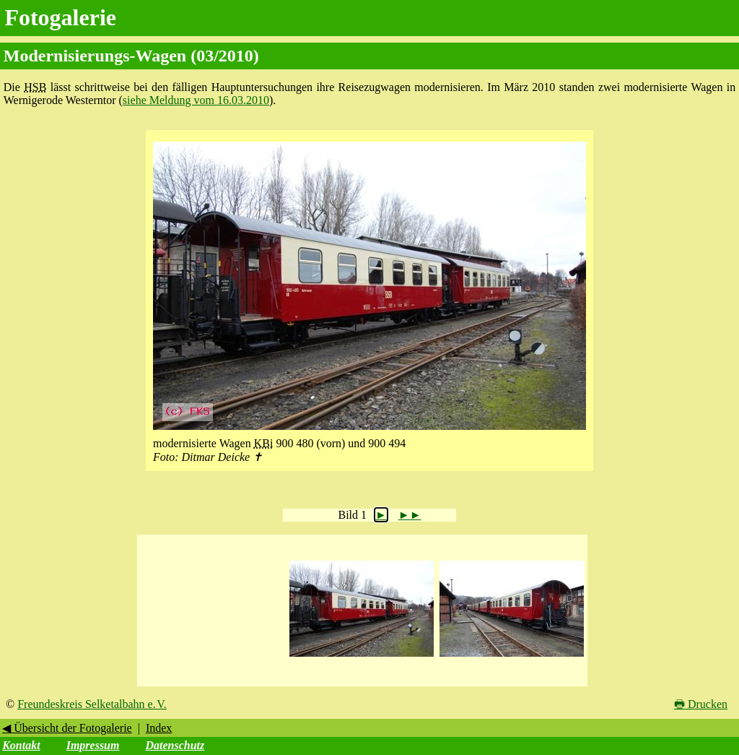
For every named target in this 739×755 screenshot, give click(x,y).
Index (159, 728)
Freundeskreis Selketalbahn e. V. (92, 704)
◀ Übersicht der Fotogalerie (67, 728)
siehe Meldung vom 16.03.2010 (196, 100)
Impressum (93, 745)
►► (409, 515)
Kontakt (21, 745)
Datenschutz (174, 745)
